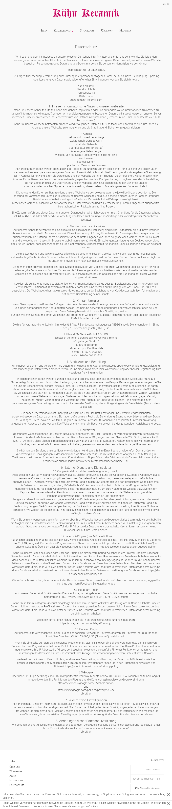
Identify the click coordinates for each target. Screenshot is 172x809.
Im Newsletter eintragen (147, 788)
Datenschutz (16, 785)
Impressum (16, 780)
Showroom (87, 30)
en (168, 4)
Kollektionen (62, 30)
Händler (125, 30)
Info (44, 30)
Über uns (107, 30)
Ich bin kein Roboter (143, 778)
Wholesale (15, 771)
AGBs (12, 776)
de (164, 4)
